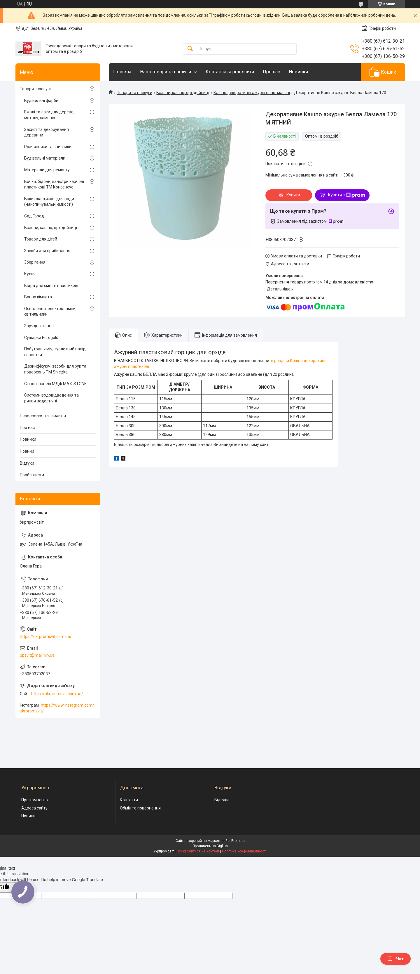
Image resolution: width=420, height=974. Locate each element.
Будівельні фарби (41, 100)
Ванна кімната (38, 297)
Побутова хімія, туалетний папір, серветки (55, 352)
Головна (122, 72)
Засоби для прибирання (47, 250)
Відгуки (27, 463)
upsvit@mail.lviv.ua (37, 655)
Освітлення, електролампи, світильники (50, 311)
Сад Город (34, 216)
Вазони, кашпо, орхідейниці (182, 92)
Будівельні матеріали (44, 158)
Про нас (271, 72)
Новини (27, 451)
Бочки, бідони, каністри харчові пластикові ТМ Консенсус (54, 184)
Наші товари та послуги (165, 72)
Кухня (30, 273)
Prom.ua (238, 841)
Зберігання (35, 262)
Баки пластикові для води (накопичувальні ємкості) (49, 201)
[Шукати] (190, 48)
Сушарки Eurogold (41, 337)
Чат (395, 958)
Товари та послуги (134, 92)
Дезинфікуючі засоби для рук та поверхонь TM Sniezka (55, 369)
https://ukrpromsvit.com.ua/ (46, 636)
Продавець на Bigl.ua (210, 846)
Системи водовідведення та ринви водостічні (51, 398)
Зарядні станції (39, 325)
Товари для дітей (40, 239)
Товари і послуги (36, 88)
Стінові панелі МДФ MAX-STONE (55, 383)
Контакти (129, 799)
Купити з (346, 195)
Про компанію (34, 799)
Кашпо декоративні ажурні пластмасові (252, 92)
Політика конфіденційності (244, 851)
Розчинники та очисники (47, 146)
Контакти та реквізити (230, 72)
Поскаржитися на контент (197, 851)
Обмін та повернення (140, 808)
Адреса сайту (34, 808)
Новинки (298, 72)
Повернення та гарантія (43, 415)
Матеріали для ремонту (47, 169)
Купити (293, 195)
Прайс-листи (32, 475)
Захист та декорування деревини (46, 132)
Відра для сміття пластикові (51, 285)
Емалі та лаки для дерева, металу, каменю (49, 115)
